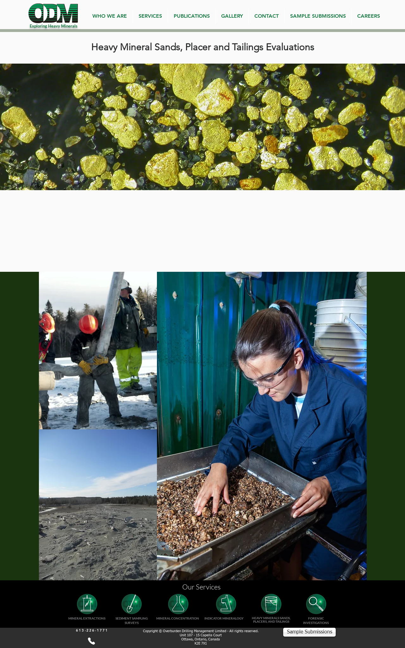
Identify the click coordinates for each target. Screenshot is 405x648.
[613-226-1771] (91, 641)
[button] (150, 16)
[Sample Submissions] (309, 632)
